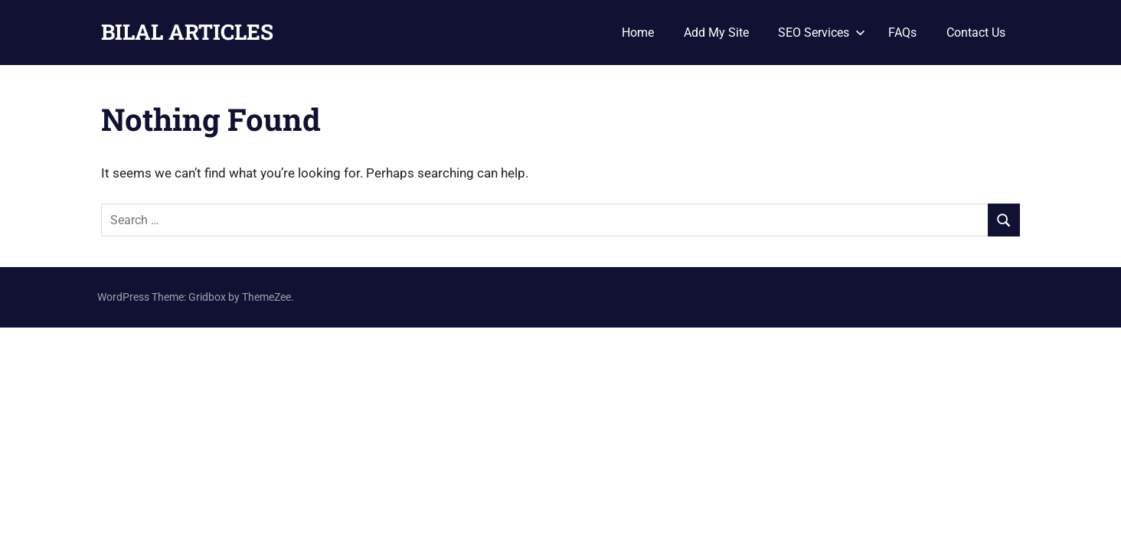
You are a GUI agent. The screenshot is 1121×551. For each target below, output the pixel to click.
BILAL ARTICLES (187, 32)
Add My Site (716, 32)
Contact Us (975, 32)
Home (638, 32)
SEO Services (821, 32)
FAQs (902, 32)
